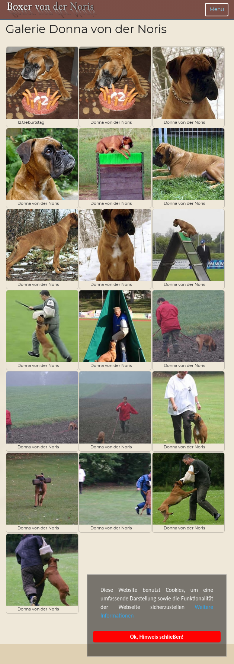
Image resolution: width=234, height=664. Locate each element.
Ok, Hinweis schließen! (157, 636)
